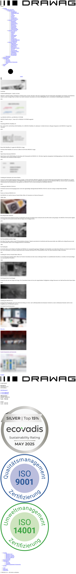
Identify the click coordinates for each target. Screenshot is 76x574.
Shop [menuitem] (4, 65)
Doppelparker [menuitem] (14, 45)
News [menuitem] (7, 63)
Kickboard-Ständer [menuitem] (15, 51)
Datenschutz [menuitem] (5, 570)
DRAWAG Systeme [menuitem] (12, 20)
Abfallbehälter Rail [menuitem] (15, 13)
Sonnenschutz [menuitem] (14, 38)
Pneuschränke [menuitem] (14, 25)
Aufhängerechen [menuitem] (14, 44)
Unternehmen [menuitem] (6, 58)
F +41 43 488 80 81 (5, 393)
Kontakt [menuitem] (4, 64)
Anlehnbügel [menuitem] (13, 52)
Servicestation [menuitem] (14, 53)
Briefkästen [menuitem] (13, 21)
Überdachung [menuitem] (13, 55)
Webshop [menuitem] (13, 32)
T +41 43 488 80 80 (5, 392)
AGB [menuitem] (4, 567)
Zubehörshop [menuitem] (13, 22)
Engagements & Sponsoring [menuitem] (11, 62)
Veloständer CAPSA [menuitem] (15, 48)
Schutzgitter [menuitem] (13, 36)
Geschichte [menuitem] (8, 60)
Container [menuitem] (13, 15)
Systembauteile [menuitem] (14, 41)
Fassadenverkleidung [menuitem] (15, 39)
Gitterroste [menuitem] (13, 31)
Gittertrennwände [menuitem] (14, 29)
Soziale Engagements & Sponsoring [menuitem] (13, 564)
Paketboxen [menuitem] (13, 24)
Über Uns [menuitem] (8, 59)
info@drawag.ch (4, 390)
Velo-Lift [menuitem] (13, 49)
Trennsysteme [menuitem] (14, 17)
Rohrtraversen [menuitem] (14, 46)
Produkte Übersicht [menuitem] (10, 9)
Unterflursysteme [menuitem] (14, 19)
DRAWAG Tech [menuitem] (11, 10)
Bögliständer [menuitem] (13, 43)
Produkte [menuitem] (5, 8)
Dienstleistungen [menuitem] (6, 57)
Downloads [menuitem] (8, 56)
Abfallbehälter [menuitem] (14, 12)
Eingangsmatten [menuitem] (14, 23)
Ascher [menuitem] (12, 14)
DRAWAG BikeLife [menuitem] (12, 42)
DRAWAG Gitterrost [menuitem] (12, 30)
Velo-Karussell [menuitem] (14, 50)
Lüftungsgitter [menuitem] (14, 35)
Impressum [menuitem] (5, 569)
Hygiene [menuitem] (12, 16)
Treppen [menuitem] (12, 37)
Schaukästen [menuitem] (13, 27)
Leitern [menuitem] (12, 34)
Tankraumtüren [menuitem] (14, 28)
